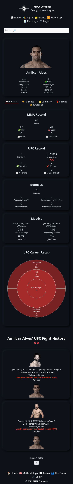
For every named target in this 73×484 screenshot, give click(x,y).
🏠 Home (12, 473)
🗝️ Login (44, 21)
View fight (36, 380)
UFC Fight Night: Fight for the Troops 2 (44, 369)
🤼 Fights (28, 17)
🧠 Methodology (28, 473)
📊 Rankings (30, 21)
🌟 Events (40, 17)
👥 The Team (58, 473)
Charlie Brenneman (28, 372)
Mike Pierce (28, 423)
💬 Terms (44, 473)
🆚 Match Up (54, 17)
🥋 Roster (16, 17)
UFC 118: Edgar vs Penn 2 (44, 421)
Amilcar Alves (47, 372)
